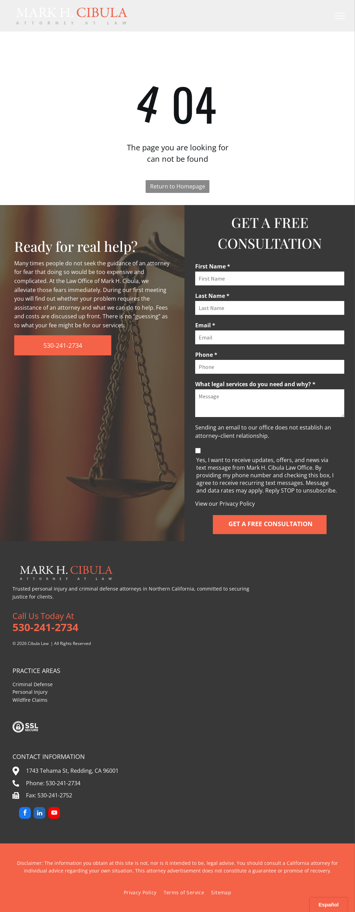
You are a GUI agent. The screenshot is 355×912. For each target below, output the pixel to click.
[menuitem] (140, 892)
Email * (205, 325)
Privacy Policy (237, 503)
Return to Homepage (177, 186)
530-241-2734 (63, 783)
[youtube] (54, 814)
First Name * (212, 266)
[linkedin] (39, 814)
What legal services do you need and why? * (255, 384)
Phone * (206, 354)
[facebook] (25, 814)
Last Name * (212, 296)
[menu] (340, 16)
